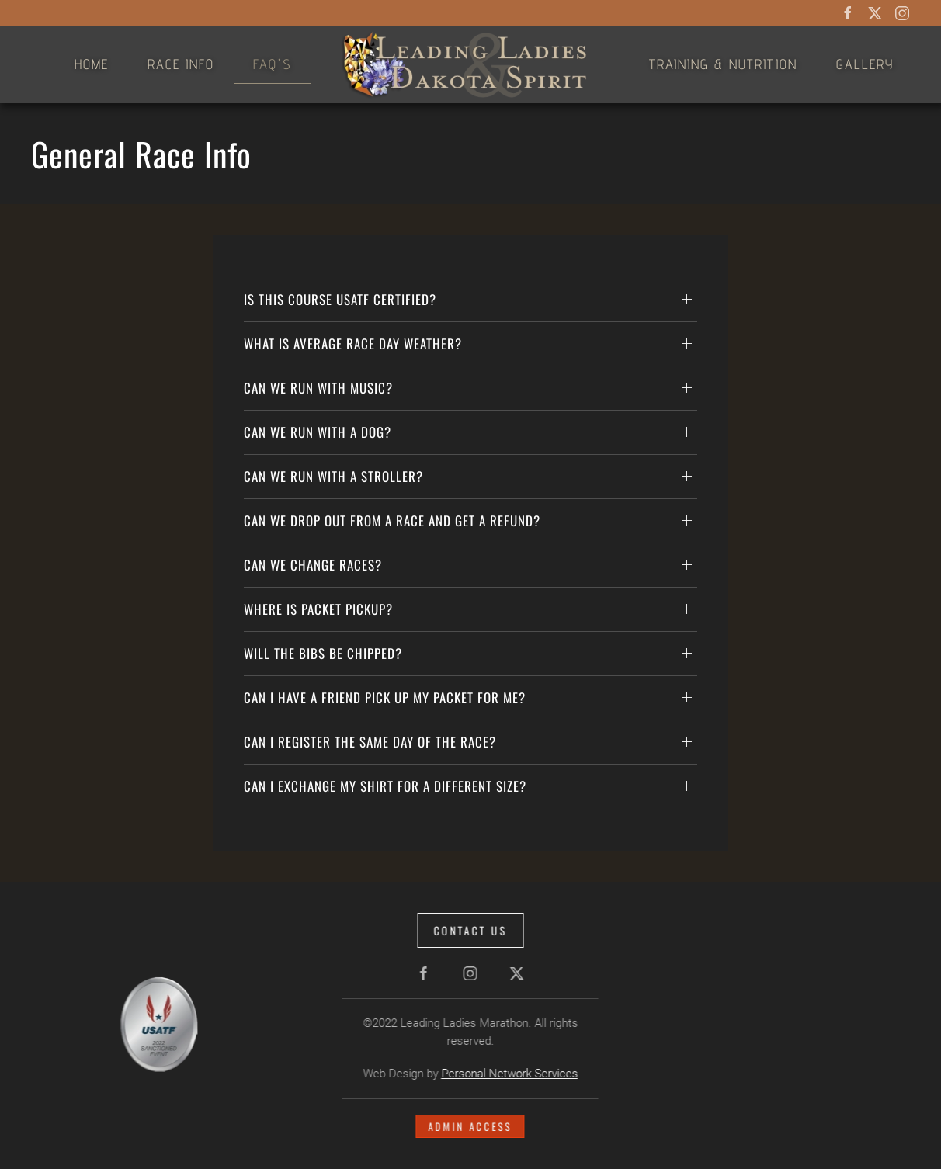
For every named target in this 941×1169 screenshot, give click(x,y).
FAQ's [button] (272, 64)
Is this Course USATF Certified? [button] (340, 299)
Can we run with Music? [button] (318, 387)
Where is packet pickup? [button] (318, 609)
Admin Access (469, 1126)
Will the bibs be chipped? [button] (323, 653)
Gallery (865, 64)
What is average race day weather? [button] (353, 343)
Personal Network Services (507, 1074)
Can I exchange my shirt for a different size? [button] (385, 786)
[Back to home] (470, 64)
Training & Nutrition (723, 64)
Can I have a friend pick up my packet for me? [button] (385, 697)
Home (92, 64)
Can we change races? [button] (313, 564)
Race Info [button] (181, 64)
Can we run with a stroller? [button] (333, 476)
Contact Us (468, 930)
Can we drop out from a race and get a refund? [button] (392, 520)
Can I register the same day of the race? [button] (370, 741)
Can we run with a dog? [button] (317, 432)
